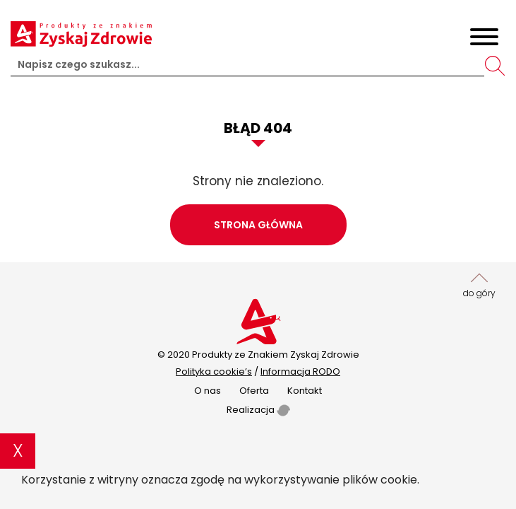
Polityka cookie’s (214, 371)
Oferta (254, 390)
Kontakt (304, 390)
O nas (207, 390)
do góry (479, 284)
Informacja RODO (300, 371)
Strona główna (258, 225)
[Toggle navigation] (484, 39)
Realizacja (258, 409)
